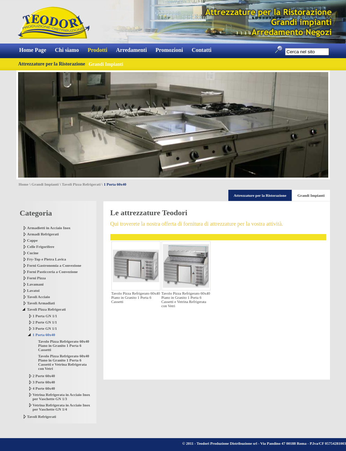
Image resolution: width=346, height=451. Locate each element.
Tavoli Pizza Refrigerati (81, 184)
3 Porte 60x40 (44, 382)
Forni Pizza (36, 278)
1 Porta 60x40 (44, 335)
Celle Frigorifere (40, 246)
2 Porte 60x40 (44, 376)
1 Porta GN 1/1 (45, 316)
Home (24, 184)
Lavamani (35, 284)
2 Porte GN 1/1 (45, 322)
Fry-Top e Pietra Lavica (46, 259)
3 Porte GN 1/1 (45, 328)
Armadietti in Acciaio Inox (49, 228)
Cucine (33, 253)
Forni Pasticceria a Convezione (52, 272)
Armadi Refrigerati (43, 234)
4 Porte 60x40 (44, 388)
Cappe (32, 240)
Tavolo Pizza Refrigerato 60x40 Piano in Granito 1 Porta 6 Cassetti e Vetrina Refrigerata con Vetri (63, 362)
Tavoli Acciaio (38, 297)
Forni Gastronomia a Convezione (54, 265)
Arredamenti (131, 50)
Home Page (32, 50)
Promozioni (169, 50)
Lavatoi (33, 290)
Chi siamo (67, 50)
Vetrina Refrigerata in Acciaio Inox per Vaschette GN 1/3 (61, 396)
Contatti (202, 50)
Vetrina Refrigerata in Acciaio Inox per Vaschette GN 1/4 (61, 407)
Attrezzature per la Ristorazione (51, 64)
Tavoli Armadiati (41, 303)
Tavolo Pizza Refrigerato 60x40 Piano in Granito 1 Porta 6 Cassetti (63, 345)
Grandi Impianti (45, 184)
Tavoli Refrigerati (41, 416)
